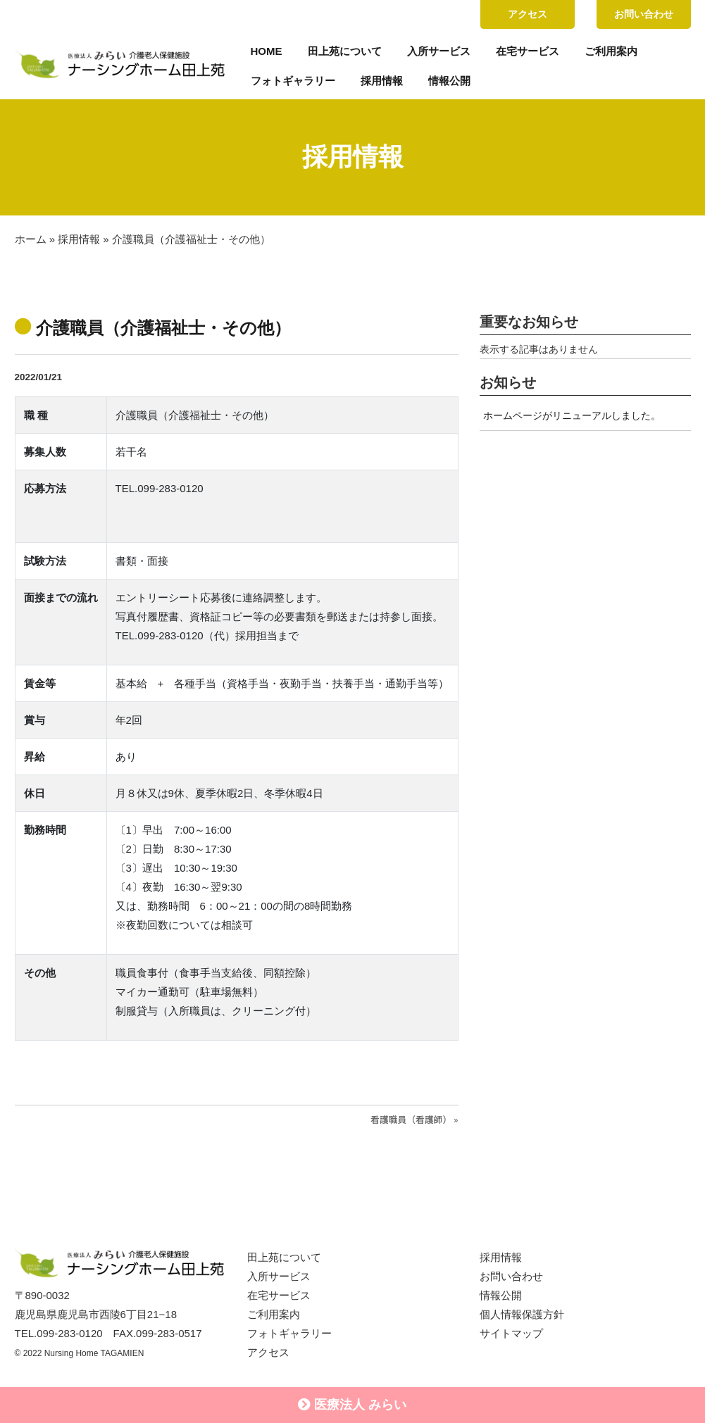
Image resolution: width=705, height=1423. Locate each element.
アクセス (527, 14)
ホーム (30, 239)
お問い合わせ (643, 14)
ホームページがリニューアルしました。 (572, 415)
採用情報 (382, 81)
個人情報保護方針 (522, 1314)
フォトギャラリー (293, 81)
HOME (266, 51)
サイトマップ (511, 1333)
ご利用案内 (611, 51)
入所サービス (438, 51)
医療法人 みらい (352, 1405)
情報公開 (449, 81)
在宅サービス (527, 51)
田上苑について (345, 51)
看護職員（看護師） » (414, 1119)
